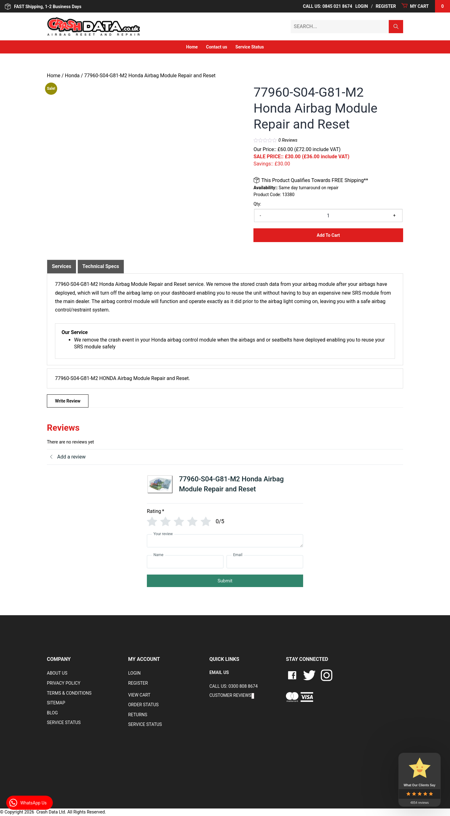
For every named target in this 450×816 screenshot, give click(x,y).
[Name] (185, 561)
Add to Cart (328, 235)
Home (192, 46)
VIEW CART (139, 694)
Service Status (249, 46)
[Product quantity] (328, 215)
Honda (72, 76)
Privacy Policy (63, 683)
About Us (57, 673)
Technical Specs (100, 266)
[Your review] (225, 540)
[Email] (265, 561)
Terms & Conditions (69, 693)
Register (386, 6)
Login (361, 6)
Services (61, 266)
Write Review (67, 400)
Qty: (257, 203)
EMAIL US (219, 672)
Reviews (288, 140)
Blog (52, 712)
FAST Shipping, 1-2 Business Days (43, 6)
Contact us (216, 46)
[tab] (61, 266)
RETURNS (137, 714)
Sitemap (56, 702)
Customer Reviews (230, 695)
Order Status (143, 704)
